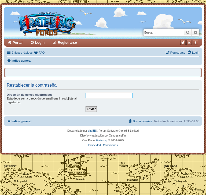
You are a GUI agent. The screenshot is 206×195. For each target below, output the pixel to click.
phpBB (92, 130)
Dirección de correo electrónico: (29, 94)
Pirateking (101, 140)
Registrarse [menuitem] (67, 43)
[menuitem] (39, 52)
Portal (18, 43)
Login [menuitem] (40, 43)
